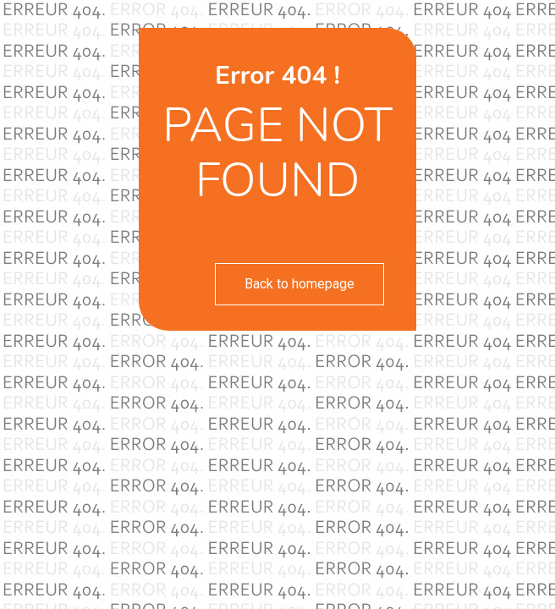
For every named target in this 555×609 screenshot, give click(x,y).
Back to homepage (299, 284)
